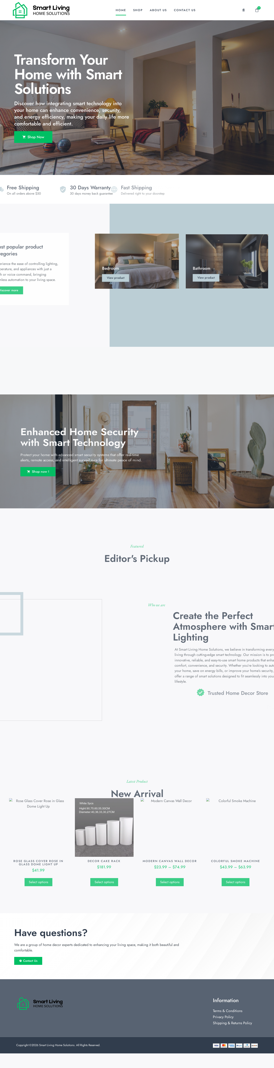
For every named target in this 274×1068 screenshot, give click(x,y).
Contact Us (185, 10)
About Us (158, 10)
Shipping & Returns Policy (232, 1037)
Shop (138, 10)
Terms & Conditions (227, 1025)
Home (121, 10)
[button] (243, 10)
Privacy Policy (223, 1031)
